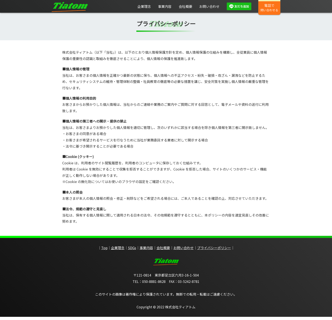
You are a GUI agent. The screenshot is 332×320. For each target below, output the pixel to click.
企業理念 (144, 6)
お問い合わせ (209, 6)
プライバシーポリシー (214, 250)
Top (104, 250)
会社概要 (185, 6)
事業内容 (165, 6)
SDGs (132, 250)
